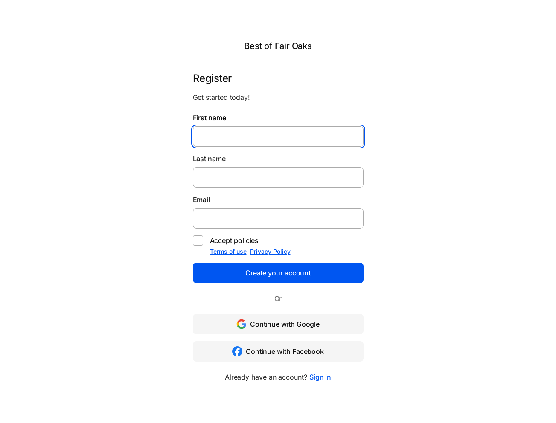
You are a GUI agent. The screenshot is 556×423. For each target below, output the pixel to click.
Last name (209, 158)
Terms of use (228, 251)
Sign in (320, 377)
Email (201, 199)
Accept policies (234, 240)
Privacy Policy (270, 251)
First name (209, 117)
